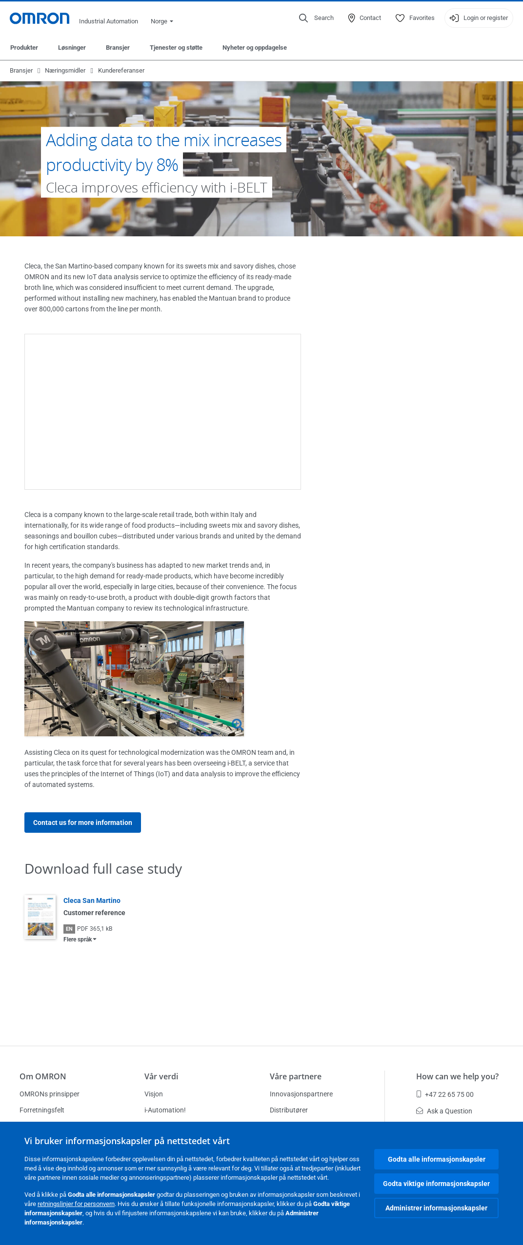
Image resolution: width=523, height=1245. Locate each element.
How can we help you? (457, 1076)
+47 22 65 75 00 (445, 1094)
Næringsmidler (65, 70)
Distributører (289, 1110)
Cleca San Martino (92, 900)
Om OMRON (43, 1076)
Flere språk (77, 939)
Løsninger (72, 47)
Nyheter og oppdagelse (254, 47)
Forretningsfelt (42, 1110)
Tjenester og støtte (176, 47)
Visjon (153, 1094)
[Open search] (316, 18)
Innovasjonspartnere (301, 1094)
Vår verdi (161, 1076)
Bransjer (118, 47)
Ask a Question (444, 1111)
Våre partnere (296, 1076)
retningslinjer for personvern (76, 1203)
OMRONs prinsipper (50, 1094)
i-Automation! (165, 1110)
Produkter (24, 47)
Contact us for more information (82, 822)
